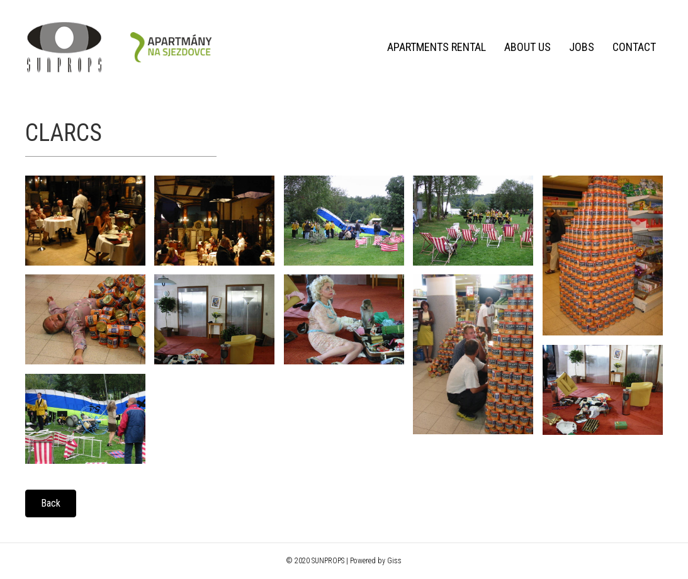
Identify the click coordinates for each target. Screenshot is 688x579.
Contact (632, 46)
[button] (50, 503)
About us (525, 46)
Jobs (579, 46)
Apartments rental (434, 46)
